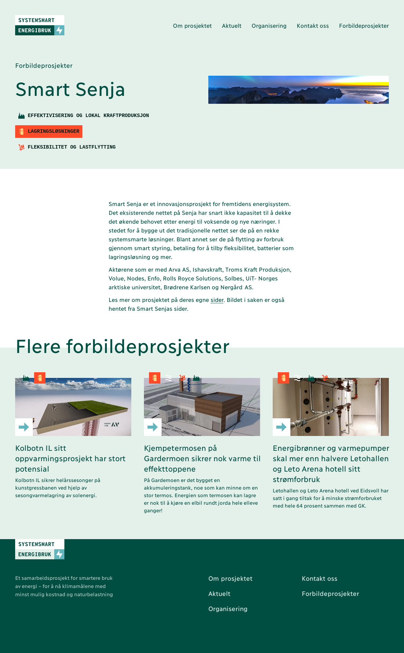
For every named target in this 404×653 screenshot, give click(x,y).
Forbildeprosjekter (364, 25)
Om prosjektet (192, 25)
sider (217, 299)
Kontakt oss (313, 25)
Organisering (269, 25)
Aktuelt (231, 25)
